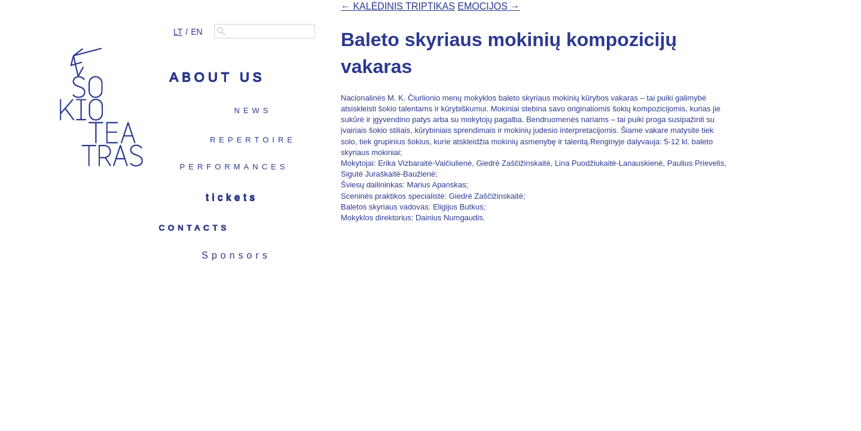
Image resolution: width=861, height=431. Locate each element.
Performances (234, 166)
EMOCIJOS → (488, 6)
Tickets (232, 197)
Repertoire (253, 139)
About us (217, 76)
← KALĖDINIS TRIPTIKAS (398, 6)
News (253, 110)
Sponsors (236, 255)
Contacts (194, 227)
